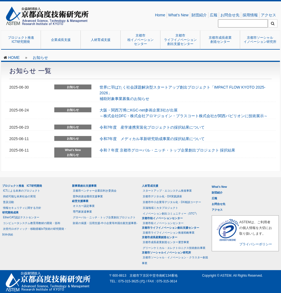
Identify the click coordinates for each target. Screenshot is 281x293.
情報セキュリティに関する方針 (22, 207)
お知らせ (40, 57)
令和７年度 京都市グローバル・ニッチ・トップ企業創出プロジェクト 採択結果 (167, 150)
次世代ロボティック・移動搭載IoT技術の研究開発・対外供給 (34, 231)
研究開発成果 (10, 212)
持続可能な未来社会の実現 (19, 196)
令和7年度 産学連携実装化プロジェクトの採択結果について (152, 127)
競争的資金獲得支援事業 (88, 196)
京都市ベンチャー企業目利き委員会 (94, 190)
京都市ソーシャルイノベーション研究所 (260, 40)
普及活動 (8, 202)
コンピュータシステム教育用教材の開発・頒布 (31, 223)
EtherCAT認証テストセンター (21, 217)
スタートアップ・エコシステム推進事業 (167, 190)
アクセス (268, 15)
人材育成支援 (100, 40)
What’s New (178, 15)
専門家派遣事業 (82, 211)
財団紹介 (199, 15)
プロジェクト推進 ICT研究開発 (22, 40)
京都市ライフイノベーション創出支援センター (180, 40)
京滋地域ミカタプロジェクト (160, 207)
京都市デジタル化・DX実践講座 (162, 196)
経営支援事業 (80, 201)
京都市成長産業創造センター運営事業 (166, 242)
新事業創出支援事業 (84, 185)
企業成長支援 (61, 40)
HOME (14, 57)
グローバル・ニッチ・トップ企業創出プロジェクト (104, 217)
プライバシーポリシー (255, 244)
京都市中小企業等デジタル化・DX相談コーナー (172, 202)
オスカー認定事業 (84, 205)
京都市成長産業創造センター (220, 40)
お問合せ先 (230, 15)
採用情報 (250, 15)
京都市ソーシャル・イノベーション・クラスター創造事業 (175, 260)
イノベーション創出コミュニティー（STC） (170, 213)
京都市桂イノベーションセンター (140, 40)
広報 (213, 15)
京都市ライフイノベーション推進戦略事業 (169, 232)
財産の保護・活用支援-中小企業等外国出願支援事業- (105, 223)
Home (160, 15)
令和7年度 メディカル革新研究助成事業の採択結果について (152, 139)
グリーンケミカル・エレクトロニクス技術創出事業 (174, 247)
